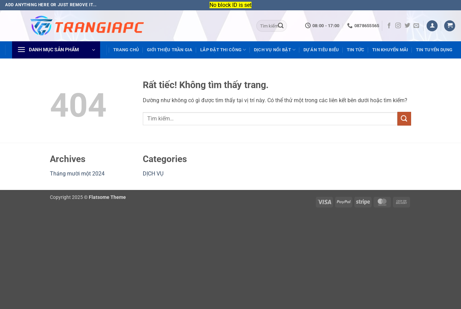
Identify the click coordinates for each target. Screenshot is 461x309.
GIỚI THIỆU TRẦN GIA (170, 49)
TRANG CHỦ (126, 49)
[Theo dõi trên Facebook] (389, 26)
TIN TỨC (356, 49)
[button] (432, 26)
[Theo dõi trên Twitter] (407, 26)
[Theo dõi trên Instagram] (398, 26)
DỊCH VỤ (153, 173)
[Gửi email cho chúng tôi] (416, 26)
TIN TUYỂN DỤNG (434, 49)
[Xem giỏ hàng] (449, 26)
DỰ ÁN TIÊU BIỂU (321, 49)
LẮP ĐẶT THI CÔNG (223, 49)
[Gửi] (281, 26)
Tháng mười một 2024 (77, 173)
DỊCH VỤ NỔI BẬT (275, 49)
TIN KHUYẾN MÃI (390, 49)
